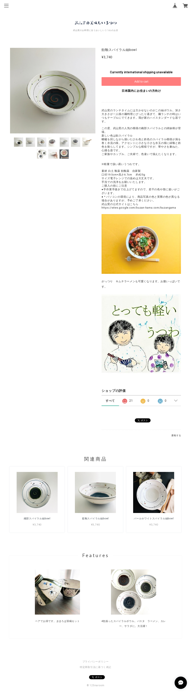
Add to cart (141, 81)
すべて (110, 400)
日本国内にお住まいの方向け (141, 90)
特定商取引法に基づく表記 (95, 667)
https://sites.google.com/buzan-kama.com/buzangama (139, 207)
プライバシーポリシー (95, 661)
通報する (176, 435)
